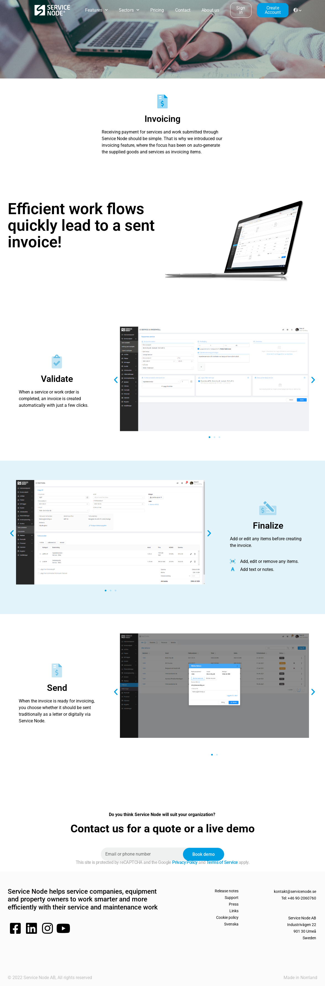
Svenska (231, 924)
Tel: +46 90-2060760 (298, 898)
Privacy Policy (184, 862)
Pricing (157, 10)
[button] (116, 380)
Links (233, 911)
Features (96, 10)
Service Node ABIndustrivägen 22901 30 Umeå (301, 924)
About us (210, 10)
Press (233, 904)
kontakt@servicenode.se (295, 891)
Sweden (309, 938)
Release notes (226, 891)
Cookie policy (227, 917)
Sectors (129, 10)
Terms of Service (222, 862)
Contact (183, 10)
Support (231, 897)
